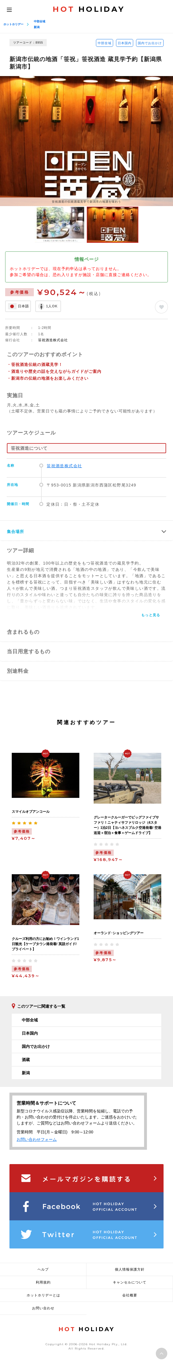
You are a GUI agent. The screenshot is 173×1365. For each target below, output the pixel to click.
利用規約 (43, 1282)
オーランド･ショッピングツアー (118, 933)
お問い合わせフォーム (37, 1139)
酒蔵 (26, 1059)
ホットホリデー (13, 24)
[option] (86, 141)
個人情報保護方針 (130, 1269)
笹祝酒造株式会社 (53, 340)
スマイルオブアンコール (31, 812)
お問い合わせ (43, 1308)
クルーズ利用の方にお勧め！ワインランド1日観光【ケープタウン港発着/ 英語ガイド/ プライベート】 (45, 944)
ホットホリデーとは (43, 1295)
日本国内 (124, 43)
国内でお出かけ (150, 43)
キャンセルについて (129, 1282)
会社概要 (129, 1295)
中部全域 (39, 21)
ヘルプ (43, 1269)
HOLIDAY (89, 9)
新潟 (37, 27)
